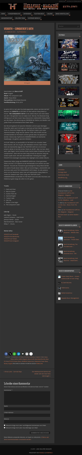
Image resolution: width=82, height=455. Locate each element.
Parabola (42, 453)
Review (6, 363)
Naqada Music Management (70, 298)
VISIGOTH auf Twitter (10, 239)
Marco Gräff (31, 359)
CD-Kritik (26, 357)
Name (6, 406)
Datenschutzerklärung (73, 1)
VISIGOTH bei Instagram (11, 241)
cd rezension (14, 357)
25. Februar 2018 (10, 32)
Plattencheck (21, 32)
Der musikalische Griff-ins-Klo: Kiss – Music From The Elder (68, 205)
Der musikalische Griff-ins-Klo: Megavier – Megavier (66, 193)
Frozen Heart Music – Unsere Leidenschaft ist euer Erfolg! (70, 277)
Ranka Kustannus (66, 293)
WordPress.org (62, 177)
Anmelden (61, 170)
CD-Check (20, 357)
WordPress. (49, 453)
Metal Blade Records (40, 359)
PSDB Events (65, 288)
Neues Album (17, 361)
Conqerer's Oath (39, 357)
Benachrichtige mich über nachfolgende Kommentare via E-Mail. (26, 425)
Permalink (39, 363)
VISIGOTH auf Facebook (11, 234)
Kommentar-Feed (63, 175)
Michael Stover (62, 214)
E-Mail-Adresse (8, 412)
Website (6, 419)
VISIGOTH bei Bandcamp (11, 236)
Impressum (61, 1)
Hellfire (16, 359)
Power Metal (44, 361)
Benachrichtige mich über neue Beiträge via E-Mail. (22, 428)
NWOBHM (24, 361)
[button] (6, 354)
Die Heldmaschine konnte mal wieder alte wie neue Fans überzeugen (41, 374)
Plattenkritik (38, 361)
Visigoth (10, 363)
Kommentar (8, 390)
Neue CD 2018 (10, 361)
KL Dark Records (66, 282)
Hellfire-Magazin (23, 359)
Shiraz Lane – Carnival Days (13, 371)
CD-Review (32, 357)
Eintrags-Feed (62, 172)
